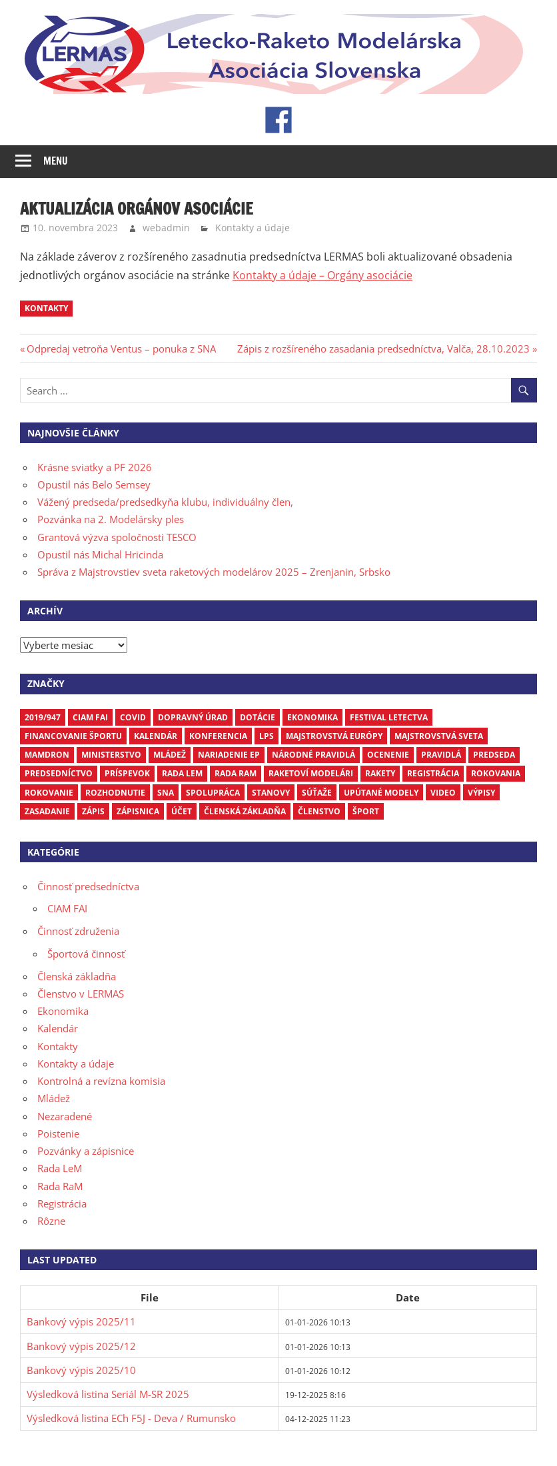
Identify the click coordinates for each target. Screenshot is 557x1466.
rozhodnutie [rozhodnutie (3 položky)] (115, 792)
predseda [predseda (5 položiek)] (494, 754)
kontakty (46, 308)
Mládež (53, 1098)
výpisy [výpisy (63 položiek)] (481, 792)
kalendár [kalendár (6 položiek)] (155, 736)
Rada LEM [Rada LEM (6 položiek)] (182, 773)
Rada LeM (59, 1168)
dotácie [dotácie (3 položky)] (257, 717)
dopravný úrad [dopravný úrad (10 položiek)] (193, 717)
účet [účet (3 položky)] (181, 811)
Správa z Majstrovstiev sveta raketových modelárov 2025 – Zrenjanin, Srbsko (213, 571)
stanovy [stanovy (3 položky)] (271, 792)
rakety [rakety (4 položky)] (380, 773)
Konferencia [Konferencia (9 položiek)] (218, 736)
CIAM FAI (67, 908)
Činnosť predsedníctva (88, 886)
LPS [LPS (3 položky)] (266, 736)
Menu (55, 161)
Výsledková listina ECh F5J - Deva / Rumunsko (131, 1418)
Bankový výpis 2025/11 (81, 1321)
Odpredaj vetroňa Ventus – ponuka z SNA (121, 348)
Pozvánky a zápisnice (85, 1150)
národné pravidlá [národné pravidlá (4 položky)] (313, 754)
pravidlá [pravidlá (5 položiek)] (441, 754)
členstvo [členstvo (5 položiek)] (319, 811)
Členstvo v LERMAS (80, 993)
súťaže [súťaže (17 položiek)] (317, 792)
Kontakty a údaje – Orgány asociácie (322, 275)
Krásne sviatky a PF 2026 (94, 467)
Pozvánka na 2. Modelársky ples (110, 519)
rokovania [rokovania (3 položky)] (495, 773)
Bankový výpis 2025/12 (81, 1346)
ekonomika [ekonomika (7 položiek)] (312, 717)
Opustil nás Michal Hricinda (100, 554)
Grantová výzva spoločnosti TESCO (117, 537)
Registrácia (62, 1203)
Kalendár (57, 1028)
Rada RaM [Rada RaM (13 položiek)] (236, 773)
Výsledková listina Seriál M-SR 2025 (108, 1394)
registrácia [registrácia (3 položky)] (433, 773)
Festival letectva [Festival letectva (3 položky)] (389, 717)
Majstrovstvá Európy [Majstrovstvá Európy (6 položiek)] (334, 736)
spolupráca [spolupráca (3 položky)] (213, 792)
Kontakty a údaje (252, 227)
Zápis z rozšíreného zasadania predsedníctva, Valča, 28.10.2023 (383, 348)
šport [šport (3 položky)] (365, 811)
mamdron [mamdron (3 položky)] (47, 754)
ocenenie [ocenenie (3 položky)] (388, 754)
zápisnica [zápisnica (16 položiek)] (138, 811)
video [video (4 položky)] (443, 792)
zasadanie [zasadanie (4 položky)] (47, 811)
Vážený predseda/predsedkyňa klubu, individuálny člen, (165, 501)
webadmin (166, 227)
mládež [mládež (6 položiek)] (169, 754)
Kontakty (57, 1046)
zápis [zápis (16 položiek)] (93, 811)
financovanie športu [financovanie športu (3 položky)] (73, 736)
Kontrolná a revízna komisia (101, 1081)
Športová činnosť (86, 953)
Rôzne (51, 1220)
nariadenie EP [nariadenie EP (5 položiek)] (229, 754)
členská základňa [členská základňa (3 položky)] (245, 811)
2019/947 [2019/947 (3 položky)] (43, 717)
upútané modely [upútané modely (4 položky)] (381, 792)
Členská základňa (76, 976)
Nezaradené (64, 1116)
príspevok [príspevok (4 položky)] (127, 773)
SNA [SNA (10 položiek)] (165, 792)
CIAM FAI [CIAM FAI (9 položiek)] (90, 717)
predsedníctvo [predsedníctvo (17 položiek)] (59, 773)
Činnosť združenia (78, 931)
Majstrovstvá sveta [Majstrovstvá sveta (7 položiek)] (438, 736)
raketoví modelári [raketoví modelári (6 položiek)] (311, 773)
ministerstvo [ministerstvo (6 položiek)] (111, 754)
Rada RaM (60, 1186)
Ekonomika (63, 1011)
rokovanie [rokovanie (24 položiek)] (49, 792)
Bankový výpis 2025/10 (81, 1370)
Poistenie (58, 1133)
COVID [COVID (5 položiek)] (133, 717)
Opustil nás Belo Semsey (94, 484)
